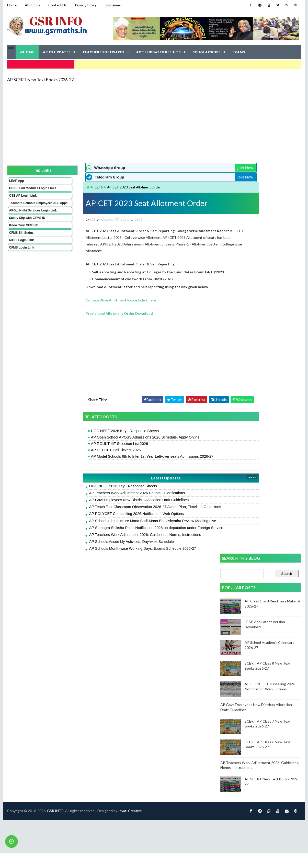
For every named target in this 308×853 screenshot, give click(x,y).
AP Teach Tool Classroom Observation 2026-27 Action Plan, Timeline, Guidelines (126, 506)
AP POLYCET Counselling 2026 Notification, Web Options (108, 513)
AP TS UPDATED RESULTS (158, 51)
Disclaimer (113, 5)
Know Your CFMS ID (23, 234)
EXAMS (239, 51)
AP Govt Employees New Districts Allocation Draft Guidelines (110, 499)
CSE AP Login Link (23, 197)
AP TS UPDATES (57, 51)
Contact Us (57, 5)
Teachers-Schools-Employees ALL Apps (24, 206)
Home (12, 5)
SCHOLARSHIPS (207, 51)
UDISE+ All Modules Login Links (23, 188)
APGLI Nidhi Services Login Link (24, 217)
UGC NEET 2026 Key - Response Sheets (96, 430)
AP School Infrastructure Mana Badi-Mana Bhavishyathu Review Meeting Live (124, 520)
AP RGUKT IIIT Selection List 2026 (90, 443)
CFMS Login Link (21, 257)
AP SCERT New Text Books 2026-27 (40, 77)
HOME (27, 51)
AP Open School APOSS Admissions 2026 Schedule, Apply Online (116, 436)
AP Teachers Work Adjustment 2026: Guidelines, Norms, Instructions (117, 534)
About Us (32, 5)
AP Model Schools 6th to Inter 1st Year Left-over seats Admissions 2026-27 (123, 455)
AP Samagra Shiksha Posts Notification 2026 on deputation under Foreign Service (128, 527)
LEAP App (16, 179)
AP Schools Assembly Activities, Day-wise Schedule (103, 540)
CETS (70, 186)
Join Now (202, 166)
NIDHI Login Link (21, 249)
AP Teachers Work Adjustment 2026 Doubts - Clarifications (108, 492)
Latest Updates (130, 476)
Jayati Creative (130, 571)
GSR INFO (55, 571)
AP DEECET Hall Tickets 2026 (87, 449)
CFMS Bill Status (21, 242)
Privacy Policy (86, 5)
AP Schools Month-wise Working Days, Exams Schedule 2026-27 (114, 547)
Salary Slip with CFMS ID (27, 227)
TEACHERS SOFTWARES (103, 51)
